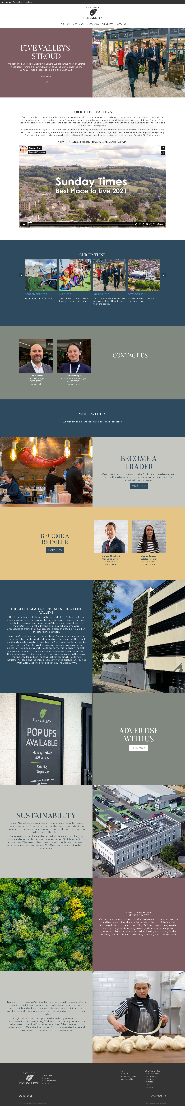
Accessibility (127, 1079)
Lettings (150, 1079)
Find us (6, 2)
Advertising (151, 1076)
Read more (138, 748)
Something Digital (159, 1103)
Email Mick (36, 384)
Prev (21, 275)
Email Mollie (74, 384)
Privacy (149, 1087)
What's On (107, 24)
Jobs (148, 1084)
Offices (149, 1082)
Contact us (158, 1096)
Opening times (128, 1076)
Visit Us (65, 24)
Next (164, 275)
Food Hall (93, 24)
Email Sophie (148, 564)
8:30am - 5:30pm (22, 2)
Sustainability (152, 1073)
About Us (122, 24)
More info (139, 486)
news (103, 135)
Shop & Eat (78, 24)
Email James (111, 564)
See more (46, 77)
